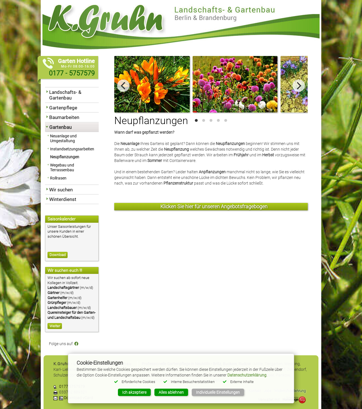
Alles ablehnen (171, 392)
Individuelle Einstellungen (218, 392)
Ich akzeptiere (134, 392)
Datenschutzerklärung (246, 375)
